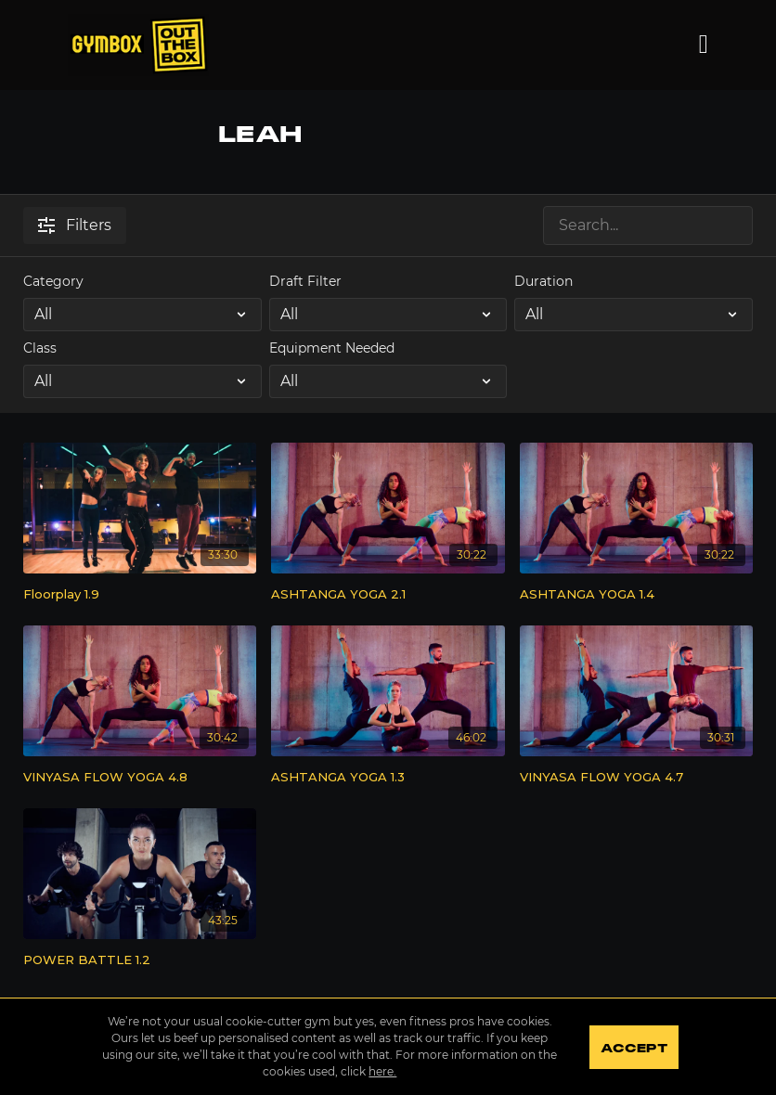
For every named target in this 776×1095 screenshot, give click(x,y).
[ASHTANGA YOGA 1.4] (636, 595)
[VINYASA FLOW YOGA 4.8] (139, 777)
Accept (633, 1048)
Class (40, 348)
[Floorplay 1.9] (139, 595)
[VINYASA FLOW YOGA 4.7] (636, 777)
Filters (74, 225)
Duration (543, 281)
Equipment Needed (331, 348)
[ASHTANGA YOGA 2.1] (387, 595)
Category (53, 281)
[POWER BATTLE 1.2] (139, 960)
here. (382, 1071)
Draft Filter (305, 281)
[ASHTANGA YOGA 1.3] (387, 777)
